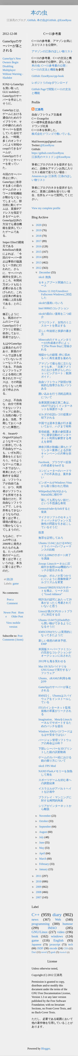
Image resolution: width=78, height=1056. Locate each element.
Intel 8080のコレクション (53, 308)
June (42, 842)
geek (53, 952)
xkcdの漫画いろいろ (50, 302)
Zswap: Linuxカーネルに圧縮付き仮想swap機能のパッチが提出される (54, 567)
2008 (39, 892)
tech (70, 944)
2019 (39, 230)
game (16, 583)
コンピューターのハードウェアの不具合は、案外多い (54, 474)
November (45, 815)
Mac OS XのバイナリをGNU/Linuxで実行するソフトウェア (54, 669)
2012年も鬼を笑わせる (52, 661)
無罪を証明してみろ (50, 537)
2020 (39, 225)
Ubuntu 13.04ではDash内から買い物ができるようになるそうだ (54, 623)
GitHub (31, 20)
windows (57, 936)
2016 (39, 246)
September (45, 826)
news (35, 919)
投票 (41, 532)
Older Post (17, 616)
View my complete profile (46, 208)
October (44, 821)
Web (58, 919)
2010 (39, 881)
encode (53, 948)
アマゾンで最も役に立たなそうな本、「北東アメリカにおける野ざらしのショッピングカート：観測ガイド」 (54, 370)
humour (68, 924)
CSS (66, 948)
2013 (39, 262)
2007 (39, 897)
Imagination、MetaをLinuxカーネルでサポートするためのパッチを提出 (55, 722)
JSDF (40, 948)
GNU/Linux (40, 932)
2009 (39, 886)
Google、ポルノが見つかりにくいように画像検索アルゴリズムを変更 (54, 579)
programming (40, 924)
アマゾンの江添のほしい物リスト (52, 51)
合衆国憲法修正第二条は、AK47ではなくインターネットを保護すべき (55, 406)
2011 (39, 875)
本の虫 (39, 13)
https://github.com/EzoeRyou (48, 153)
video (61, 932)
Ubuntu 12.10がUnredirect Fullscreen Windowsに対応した (55, 294)
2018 (39, 235)
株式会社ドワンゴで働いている (51, 133)
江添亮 (39, 109)
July (41, 837)
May (42, 847)
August (43, 831)
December (45, 272)
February (44, 863)
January (43, 869)
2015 (39, 251)
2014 (39, 257)
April (42, 853)
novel (44, 952)
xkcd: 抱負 (44, 277)
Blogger (45, 1048)
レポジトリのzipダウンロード (50, 82)
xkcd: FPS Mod (47, 765)
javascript (54, 944)
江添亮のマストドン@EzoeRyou (51, 156)
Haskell (63, 952)
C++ (36, 914)
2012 (39, 267)
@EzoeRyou (64, 20)
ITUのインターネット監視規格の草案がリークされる (54, 711)
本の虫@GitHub (46, 20)
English (58, 940)
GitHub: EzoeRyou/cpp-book (48, 76)
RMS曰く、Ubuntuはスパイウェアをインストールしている (55, 699)
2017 (39, 241)
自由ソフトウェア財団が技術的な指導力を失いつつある (54, 385)
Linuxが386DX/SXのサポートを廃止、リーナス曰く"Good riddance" (54, 590)
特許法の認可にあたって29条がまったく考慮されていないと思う (54, 602)
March (43, 858)
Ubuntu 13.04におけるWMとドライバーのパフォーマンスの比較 (55, 546)
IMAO (52, 928)
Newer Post (9, 612)
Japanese (36, 944)
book (35, 936)
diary (57, 914)
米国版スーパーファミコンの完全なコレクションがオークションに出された (54, 652)
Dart (34, 952)
